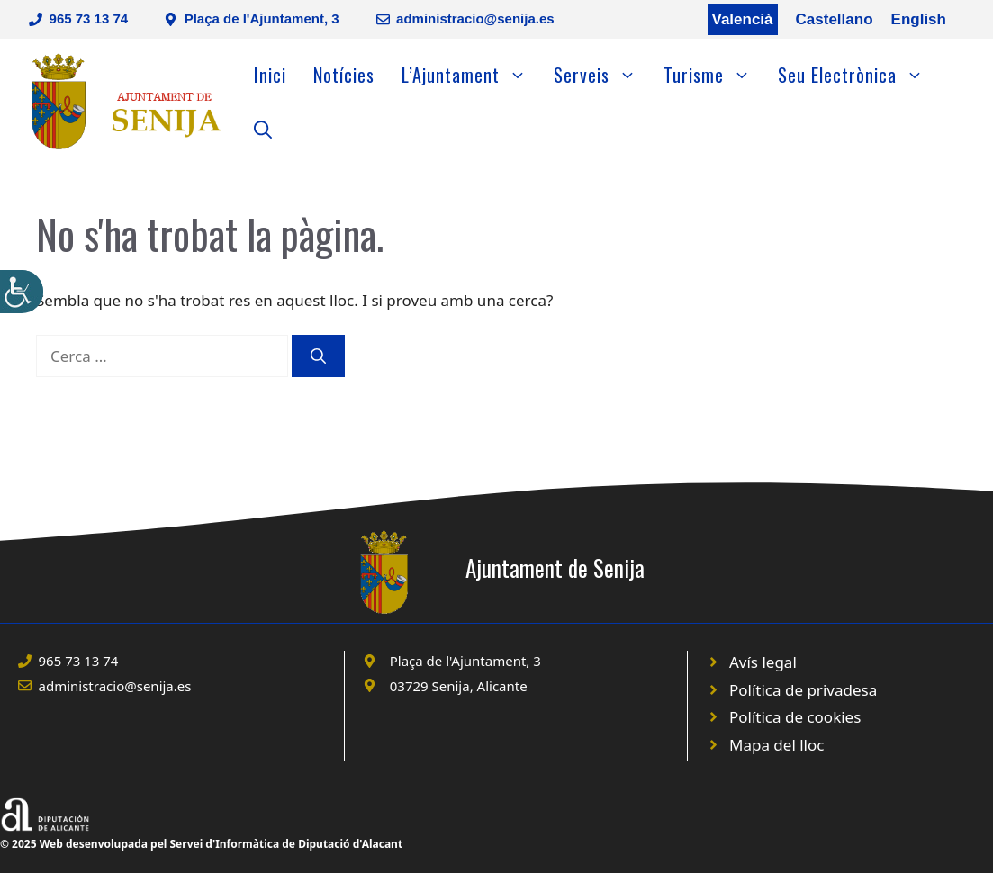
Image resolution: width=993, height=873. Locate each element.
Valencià (742, 19)
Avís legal (763, 662)
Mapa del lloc (776, 744)
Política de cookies (795, 716)
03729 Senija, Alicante (459, 686)
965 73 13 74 (89, 18)
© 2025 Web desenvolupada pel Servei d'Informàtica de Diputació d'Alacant (201, 843)
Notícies (344, 74)
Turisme (714, 75)
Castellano (834, 19)
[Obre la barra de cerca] (262, 129)
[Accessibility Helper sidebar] (21, 291)
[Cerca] (318, 356)
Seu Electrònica (857, 75)
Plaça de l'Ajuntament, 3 (262, 18)
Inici (270, 74)
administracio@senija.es (475, 18)
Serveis (602, 75)
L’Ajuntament (471, 75)
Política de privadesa (803, 690)
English (918, 19)
